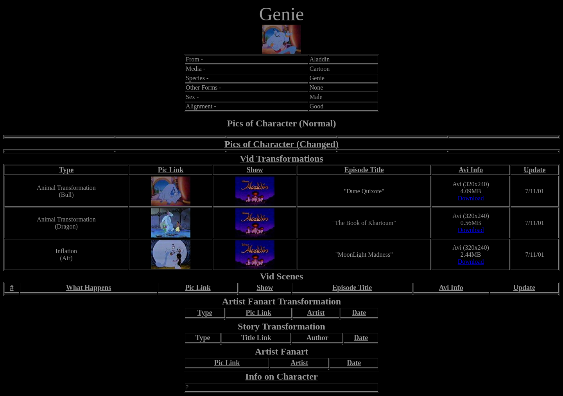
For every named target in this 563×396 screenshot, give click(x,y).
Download (471, 198)
